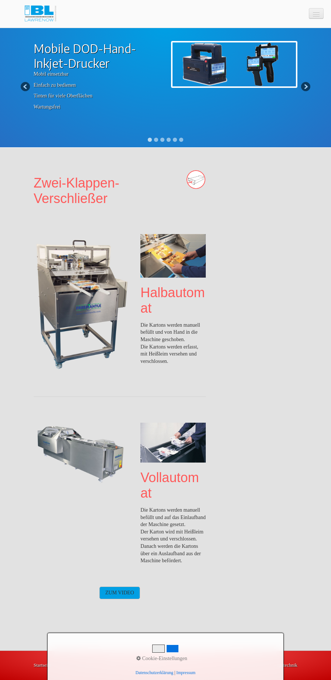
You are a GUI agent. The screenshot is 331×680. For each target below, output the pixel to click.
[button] (119, 593)
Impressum (87, 665)
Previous (25, 87)
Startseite (42, 665)
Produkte (111, 665)
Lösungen (152, 665)
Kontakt (63, 665)
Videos (131, 665)
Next (305, 87)
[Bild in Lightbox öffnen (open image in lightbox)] (81, 302)
